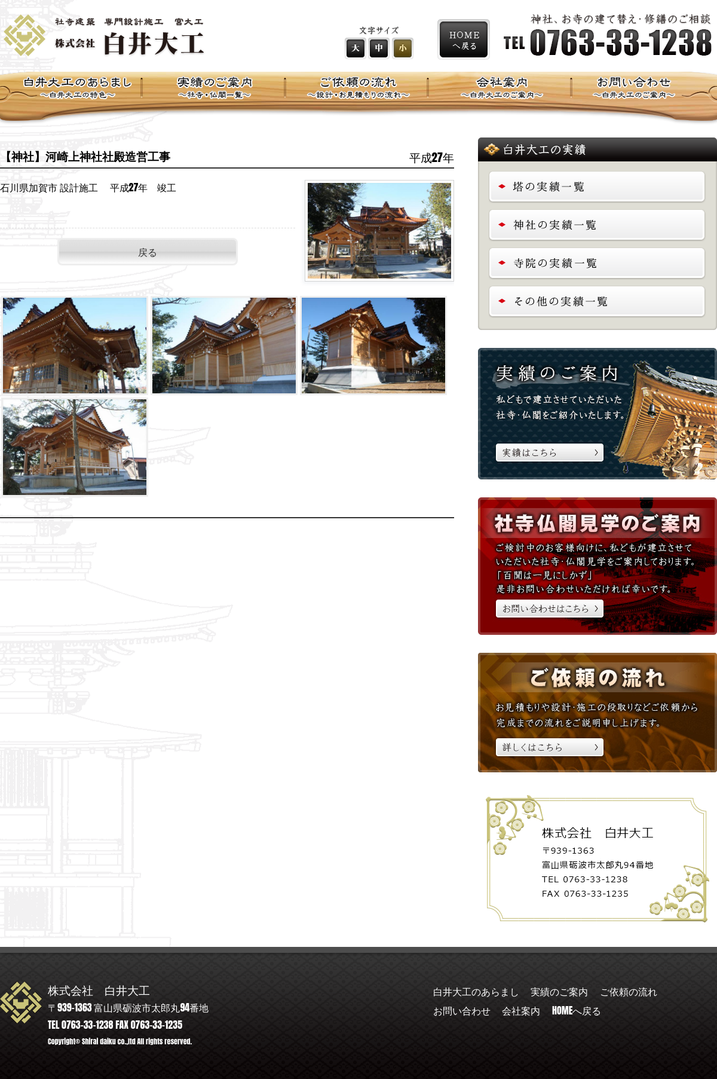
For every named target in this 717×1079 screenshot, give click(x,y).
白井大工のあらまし (476, 991)
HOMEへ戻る (576, 1010)
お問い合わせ (462, 1010)
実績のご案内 (559, 991)
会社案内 (521, 1010)
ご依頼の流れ (628, 991)
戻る (147, 251)
